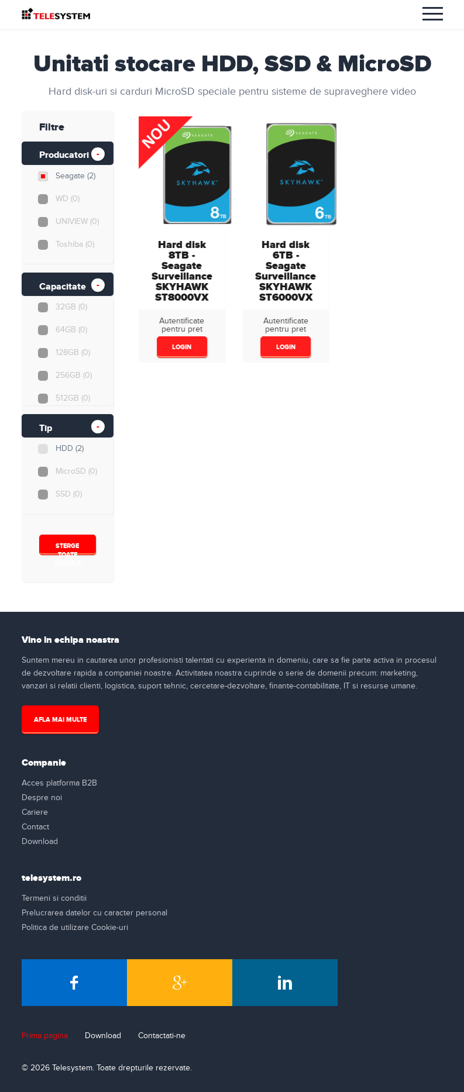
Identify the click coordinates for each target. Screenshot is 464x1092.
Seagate (75, 176)
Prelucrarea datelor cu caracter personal (94, 913)
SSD (68, 494)
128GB (72, 352)
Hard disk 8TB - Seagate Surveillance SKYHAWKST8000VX (180, 271)
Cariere (35, 812)
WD (67, 199)
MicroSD (76, 471)
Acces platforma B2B (59, 783)
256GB (73, 375)
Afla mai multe (60, 720)
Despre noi (42, 797)
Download (40, 841)
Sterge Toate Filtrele (67, 548)
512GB (72, 398)
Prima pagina (45, 1036)
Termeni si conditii (54, 898)
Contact (35, 827)
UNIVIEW (76, 221)
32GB (71, 307)
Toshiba (74, 244)
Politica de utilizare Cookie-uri (75, 927)
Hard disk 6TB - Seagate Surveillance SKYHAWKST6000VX (284, 271)
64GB (71, 330)
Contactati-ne (161, 1036)
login (180, 347)
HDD (69, 448)
